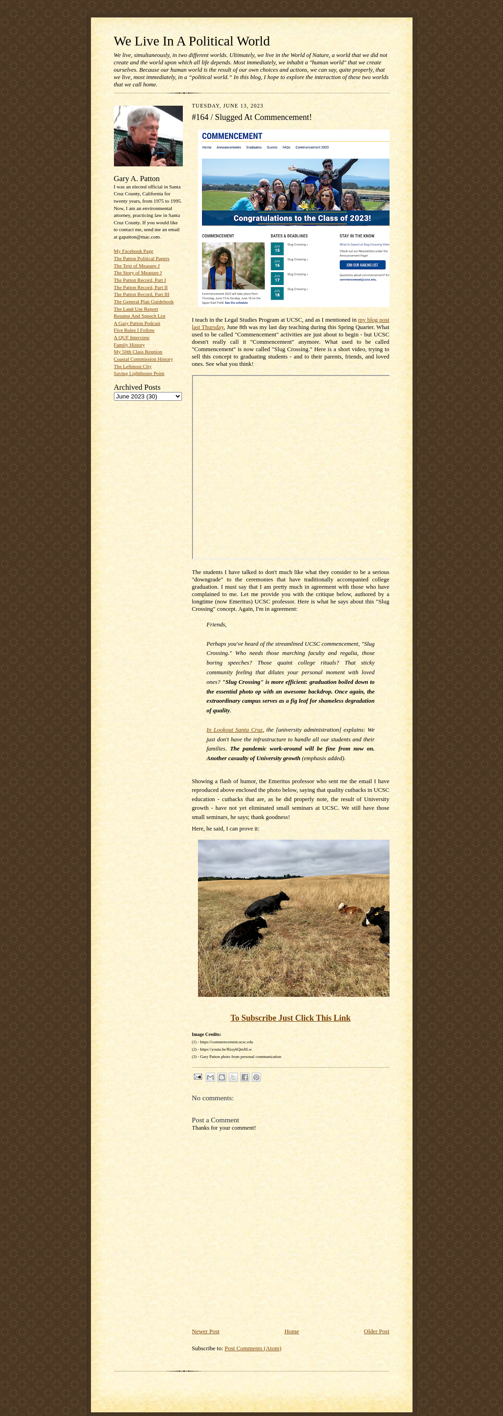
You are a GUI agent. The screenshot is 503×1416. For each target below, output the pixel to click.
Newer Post (206, 1331)
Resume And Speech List (140, 315)
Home (291, 1331)
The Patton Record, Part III (142, 294)
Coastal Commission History (143, 359)
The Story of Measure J (138, 272)
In (235, 729)
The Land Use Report (136, 309)
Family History (129, 344)
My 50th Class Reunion (138, 351)
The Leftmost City (133, 366)
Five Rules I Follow (134, 330)
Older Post (376, 1331)
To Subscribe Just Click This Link (291, 1018)
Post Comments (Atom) (253, 1348)
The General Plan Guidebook (144, 301)
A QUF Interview (132, 337)
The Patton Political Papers (142, 258)
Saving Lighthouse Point (139, 373)
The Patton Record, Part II (141, 287)
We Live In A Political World (192, 41)
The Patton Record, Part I (140, 280)
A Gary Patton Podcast (137, 323)
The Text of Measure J (137, 265)
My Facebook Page (133, 251)
